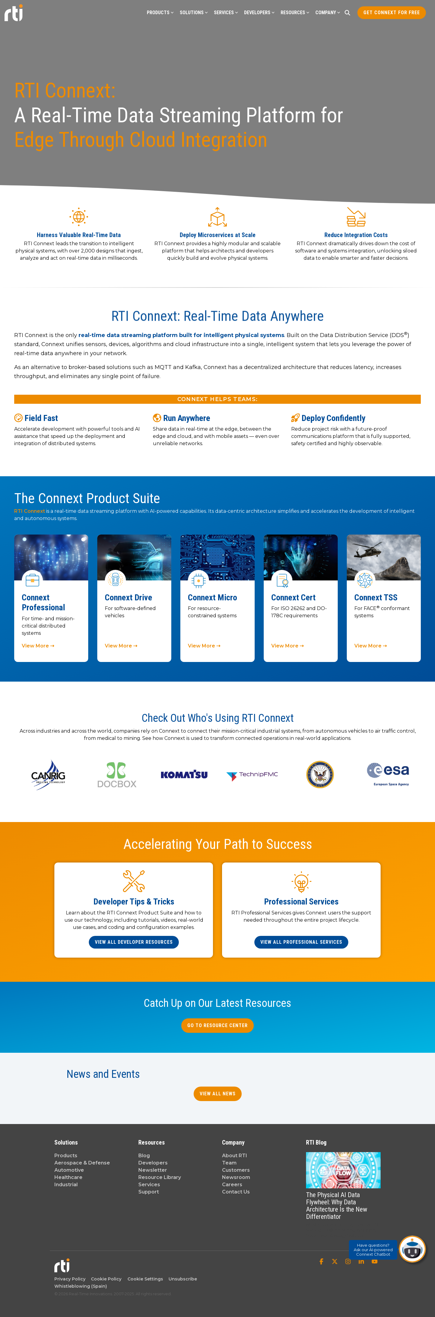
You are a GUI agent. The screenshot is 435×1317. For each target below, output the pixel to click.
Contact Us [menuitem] (236, 1192)
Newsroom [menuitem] (236, 1177)
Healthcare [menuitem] (68, 1177)
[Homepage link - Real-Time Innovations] (61, 1269)
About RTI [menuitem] (234, 1155)
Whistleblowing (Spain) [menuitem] (80, 1286)
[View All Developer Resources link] (134, 942)
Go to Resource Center (217, 1025)
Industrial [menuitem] (66, 1184)
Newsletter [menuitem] (152, 1170)
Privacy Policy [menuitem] (69, 1279)
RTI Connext (30, 511)
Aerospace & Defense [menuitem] (82, 1163)
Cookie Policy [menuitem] (105, 1279)
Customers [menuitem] (236, 1170)
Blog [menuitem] (144, 1155)
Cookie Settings (145, 1279)
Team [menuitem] (229, 1163)
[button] (322, 1262)
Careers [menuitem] (232, 1184)
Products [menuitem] (65, 1155)
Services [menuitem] (149, 1184)
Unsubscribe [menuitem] (181, 1279)
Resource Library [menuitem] (159, 1177)
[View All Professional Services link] (301, 942)
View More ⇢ (38, 646)
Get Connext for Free (391, 12)
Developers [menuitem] (153, 1163)
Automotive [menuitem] (69, 1170)
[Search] (347, 12)
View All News (218, 1094)
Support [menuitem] (148, 1192)
